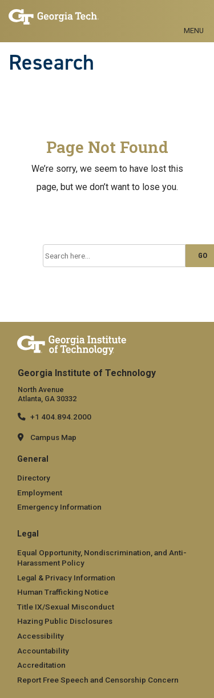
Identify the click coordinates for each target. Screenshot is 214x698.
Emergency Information (59, 506)
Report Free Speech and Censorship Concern (98, 679)
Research (51, 62)
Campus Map (53, 437)
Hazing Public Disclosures (64, 621)
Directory (33, 477)
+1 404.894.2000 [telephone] (60, 416)
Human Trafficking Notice (62, 591)
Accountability (43, 650)
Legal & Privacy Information (66, 577)
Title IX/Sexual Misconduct (65, 606)
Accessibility (40, 635)
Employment (39, 492)
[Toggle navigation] (193, 17)
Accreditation (41, 664)
